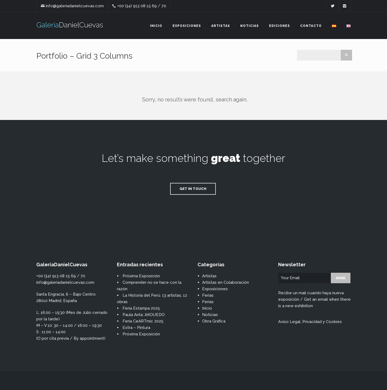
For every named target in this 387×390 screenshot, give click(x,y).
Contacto (311, 26)
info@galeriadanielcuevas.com (75, 5)
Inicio (156, 26)
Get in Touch (193, 189)
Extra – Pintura (136, 327)
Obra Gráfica (213, 321)
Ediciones (279, 26)
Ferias (208, 295)
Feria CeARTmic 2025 (143, 321)
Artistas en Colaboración (225, 282)
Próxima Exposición (141, 276)
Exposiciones (187, 26)
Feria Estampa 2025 (141, 308)
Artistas (220, 26)
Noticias (249, 26)
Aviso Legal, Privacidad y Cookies (310, 321)
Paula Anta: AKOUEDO (144, 314)
